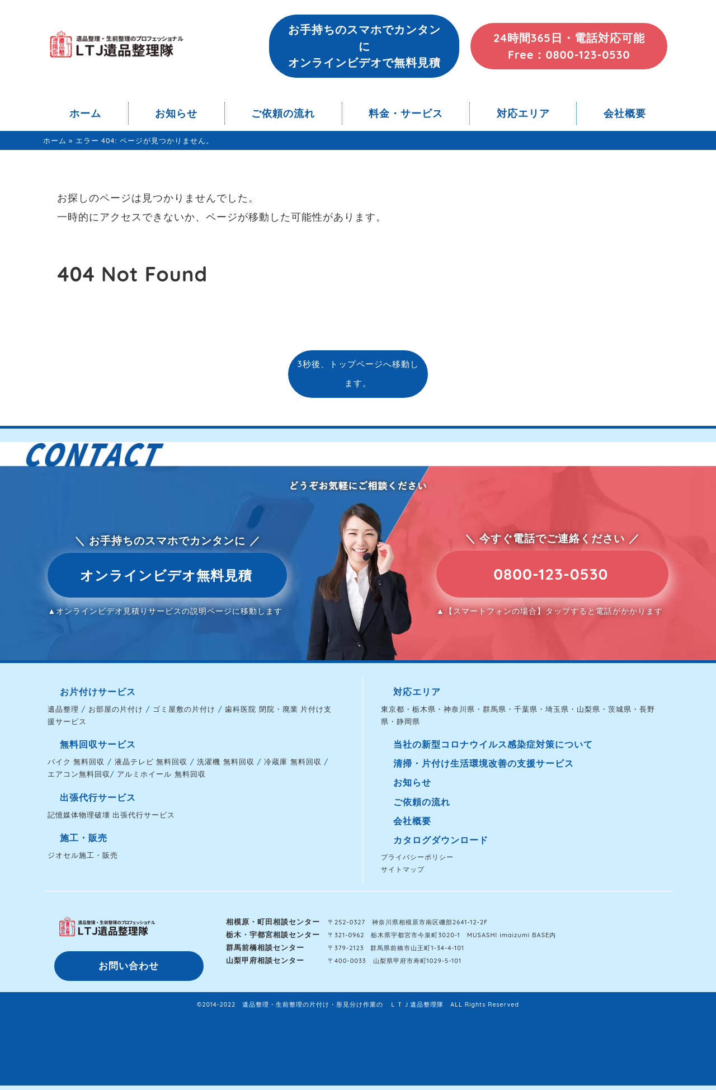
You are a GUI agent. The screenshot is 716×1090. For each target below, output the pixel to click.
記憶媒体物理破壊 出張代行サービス (112, 814)
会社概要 (625, 113)
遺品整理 (63, 708)
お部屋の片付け (115, 708)
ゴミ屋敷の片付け (184, 708)
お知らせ (176, 113)
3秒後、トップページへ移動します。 (357, 373)
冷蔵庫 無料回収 (293, 761)
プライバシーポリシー (417, 857)
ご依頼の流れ (283, 113)
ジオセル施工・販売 (83, 855)
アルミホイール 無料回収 (161, 773)
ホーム (85, 113)
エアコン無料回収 (79, 773)
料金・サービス (406, 113)
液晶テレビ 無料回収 (151, 761)
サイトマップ (403, 869)
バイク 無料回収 (76, 761)
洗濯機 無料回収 (226, 761)
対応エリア (523, 113)
